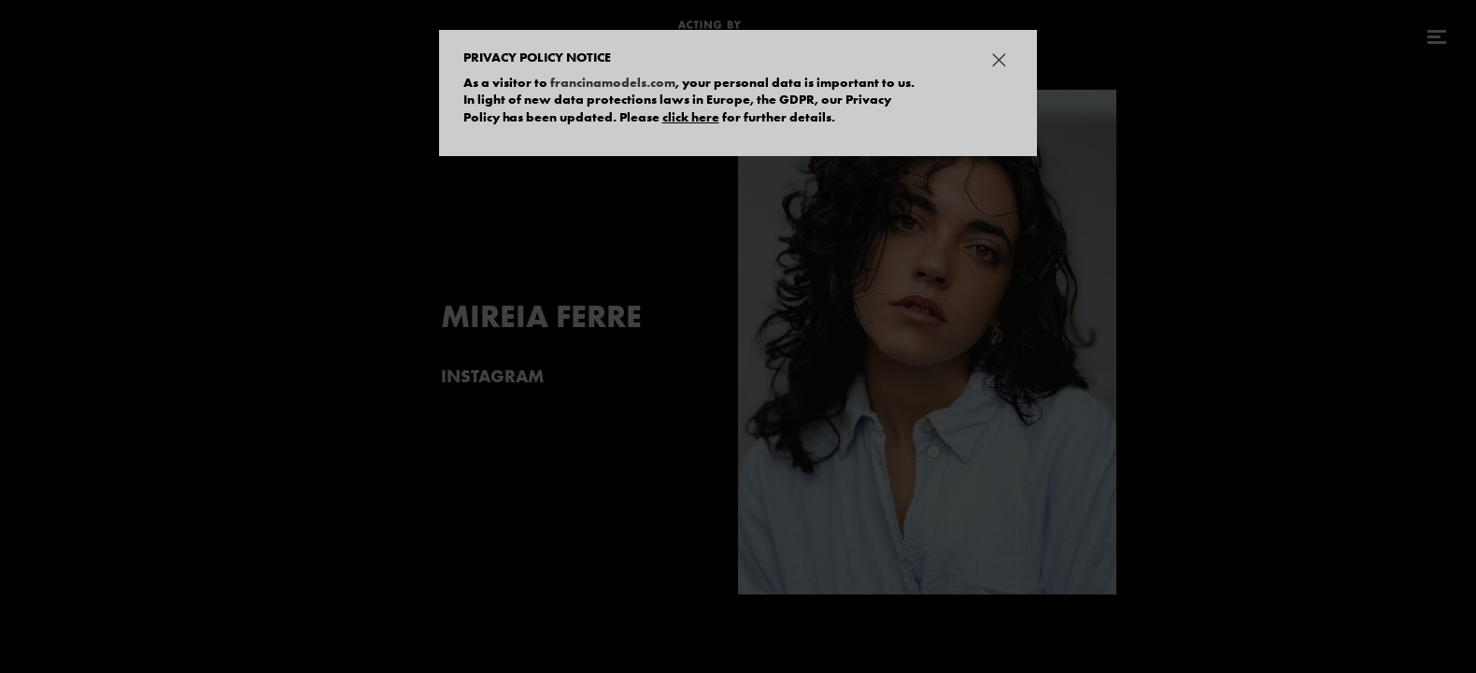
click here (690, 116)
